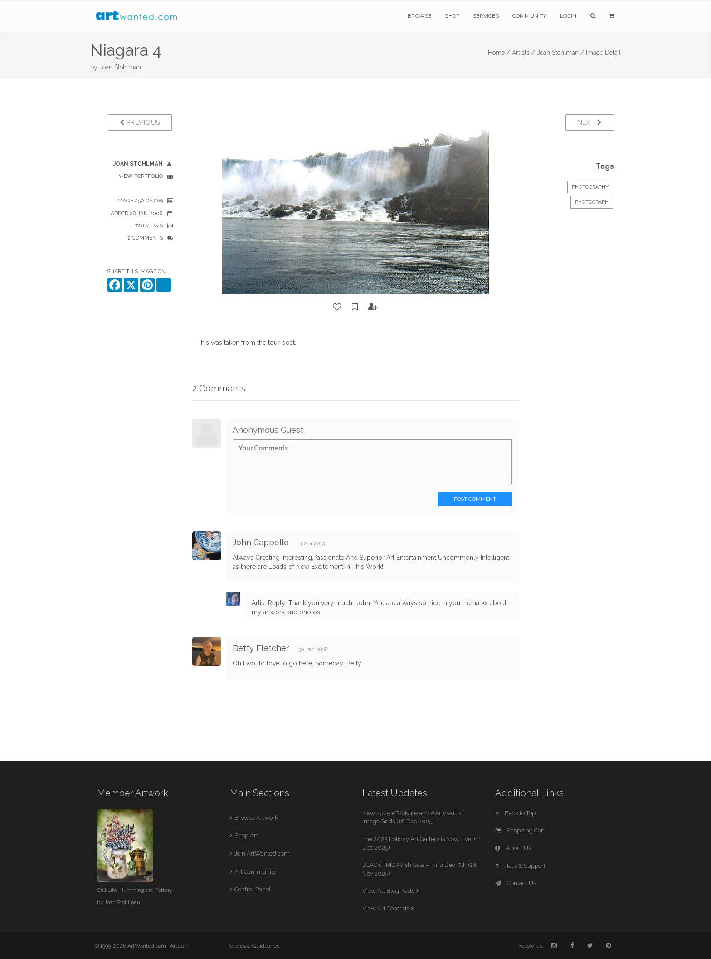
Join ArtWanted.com (262, 853)
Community (529, 16)
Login (568, 16)
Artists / (523, 52)
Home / (499, 52)
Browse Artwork (256, 817)
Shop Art (246, 835)
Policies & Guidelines (253, 946)
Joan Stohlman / (560, 52)
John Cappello (261, 542)
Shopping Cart (520, 830)
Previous (140, 122)
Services (486, 16)
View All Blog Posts (390, 890)
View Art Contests (388, 908)
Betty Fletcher (261, 648)
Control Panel (252, 889)
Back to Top (515, 813)
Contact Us (515, 883)
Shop (452, 16)
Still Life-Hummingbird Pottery (134, 890)
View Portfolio (141, 176)
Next (589, 122)
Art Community (255, 871)
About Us (513, 848)
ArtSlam (180, 946)
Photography (590, 187)
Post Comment (475, 499)
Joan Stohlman (120, 67)
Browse (419, 16)
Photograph (592, 202)
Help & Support (520, 865)
